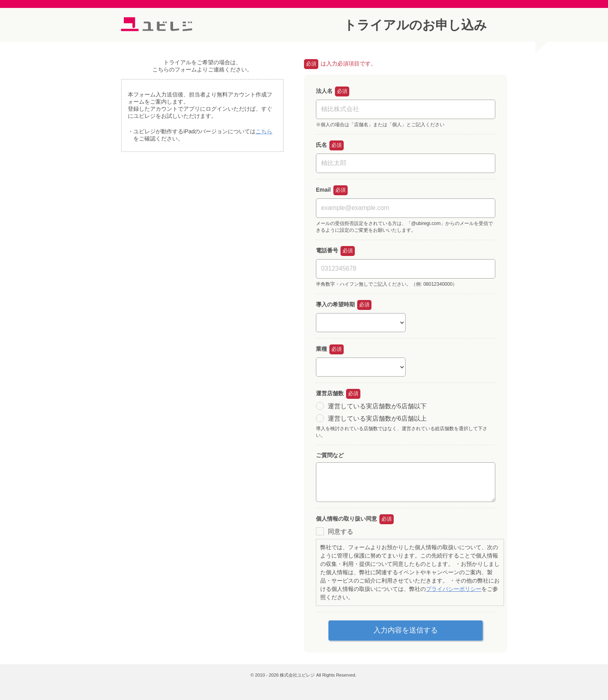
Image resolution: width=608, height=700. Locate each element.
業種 (321, 349)
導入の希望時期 (335, 304)
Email (323, 190)
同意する (340, 531)
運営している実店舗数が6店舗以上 (377, 418)
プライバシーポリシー (453, 589)
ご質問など (330, 455)
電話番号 (327, 250)
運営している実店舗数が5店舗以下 (377, 405)
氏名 (321, 145)
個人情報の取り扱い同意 (346, 518)
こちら (264, 131)
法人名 (324, 91)
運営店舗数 (330, 393)
